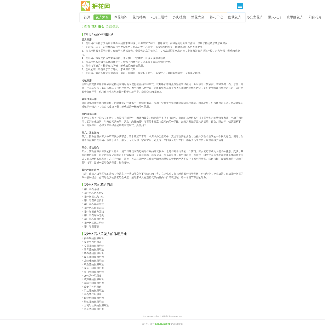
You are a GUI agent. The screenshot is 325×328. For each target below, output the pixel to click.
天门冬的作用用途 (93, 271)
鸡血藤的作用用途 (93, 264)
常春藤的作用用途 (93, 253)
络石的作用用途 (91, 294)
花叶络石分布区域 (93, 211)
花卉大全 (102, 17)
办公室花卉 (254, 17)
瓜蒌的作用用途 (91, 286)
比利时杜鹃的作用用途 (95, 305)
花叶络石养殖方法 (93, 204)
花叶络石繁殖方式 (93, 207)
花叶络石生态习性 (93, 196)
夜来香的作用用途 (93, 257)
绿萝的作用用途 (91, 242)
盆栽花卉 (234, 17)
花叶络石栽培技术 (93, 200)
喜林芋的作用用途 (93, 283)
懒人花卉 (274, 17)
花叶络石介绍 (90, 189)
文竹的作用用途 (91, 275)
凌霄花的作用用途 (93, 245)
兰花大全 (197, 17)
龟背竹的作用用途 (93, 298)
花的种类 (139, 17)
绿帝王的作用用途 (93, 268)
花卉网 (95, 6)
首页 (87, 17)
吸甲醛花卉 (295, 17)
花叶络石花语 (90, 226)
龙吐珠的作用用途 (93, 260)
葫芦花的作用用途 (93, 279)
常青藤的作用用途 (93, 249)
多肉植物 (179, 17)
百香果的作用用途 (93, 238)
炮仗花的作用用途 (93, 301)
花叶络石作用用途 (93, 219)
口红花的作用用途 (93, 290)
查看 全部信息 (101, 26)
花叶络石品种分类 (93, 215)
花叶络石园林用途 (93, 222)
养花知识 (120, 17)
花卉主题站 (159, 17)
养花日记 (216, 17)
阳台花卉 (315, 17)
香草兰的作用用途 (93, 309)
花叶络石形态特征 (93, 193)
